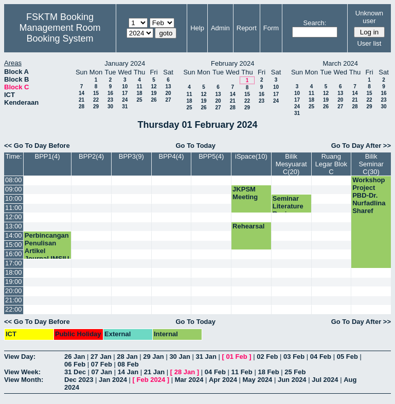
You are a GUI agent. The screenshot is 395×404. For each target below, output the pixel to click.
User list (369, 43)
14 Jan (128, 372)
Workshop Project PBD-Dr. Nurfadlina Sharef (368, 195)
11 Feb (242, 372)
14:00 (13, 235)
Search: (315, 23)
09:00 (13, 189)
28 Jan (127, 356)
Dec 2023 (78, 379)
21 (81, 100)
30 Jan (179, 356)
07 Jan (102, 372)
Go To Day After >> (361, 145)
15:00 (13, 244)
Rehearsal (248, 226)
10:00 (13, 198)
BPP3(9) (131, 156)
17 (125, 93)
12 (153, 86)
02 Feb (267, 356)
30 (110, 106)
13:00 (13, 226)
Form (271, 28)
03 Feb (293, 356)
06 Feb (74, 364)
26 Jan (74, 356)
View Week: (22, 372)
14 (81, 93)
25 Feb (295, 372)
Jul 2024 (325, 379)
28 (81, 106)
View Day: (19, 356)
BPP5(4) (211, 156)
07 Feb (101, 364)
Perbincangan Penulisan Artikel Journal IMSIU (47, 247)
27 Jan (101, 356)
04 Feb (320, 356)
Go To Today (195, 145)
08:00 (13, 180)
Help (197, 28)
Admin (220, 28)
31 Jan (205, 356)
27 (168, 100)
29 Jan (153, 356)
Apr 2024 (223, 379)
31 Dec (75, 372)
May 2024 (258, 379)
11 (139, 86)
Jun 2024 (292, 379)
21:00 (13, 300)
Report (247, 28)
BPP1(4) (47, 156)
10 (125, 86)
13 (168, 86)
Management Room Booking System (59, 33)
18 (139, 93)
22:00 (13, 309)
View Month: (23, 379)
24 (125, 100)
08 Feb (128, 364)
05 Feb (347, 356)
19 (153, 93)
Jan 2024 (113, 379)
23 (110, 100)
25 (139, 100)
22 (96, 100)
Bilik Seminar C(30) (370, 164)
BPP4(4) (171, 156)
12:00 (13, 217)
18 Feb (268, 372)
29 (96, 106)
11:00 (13, 207)
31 (125, 106)
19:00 (13, 281)
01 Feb (236, 356)
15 (96, 93)
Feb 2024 (151, 379)
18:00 (13, 272)
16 (110, 93)
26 (153, 100)
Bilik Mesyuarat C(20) (291, 164)
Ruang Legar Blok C (331, 164)
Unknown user (369, 17)
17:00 (13, 263)
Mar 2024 (189, 379)
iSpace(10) (251, 156)
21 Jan (154, 372)
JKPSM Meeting (245, 193)
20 (168, 93)
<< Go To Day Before (37, 145)
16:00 (13, 254)
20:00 (13, 291)
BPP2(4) (91, 156)
